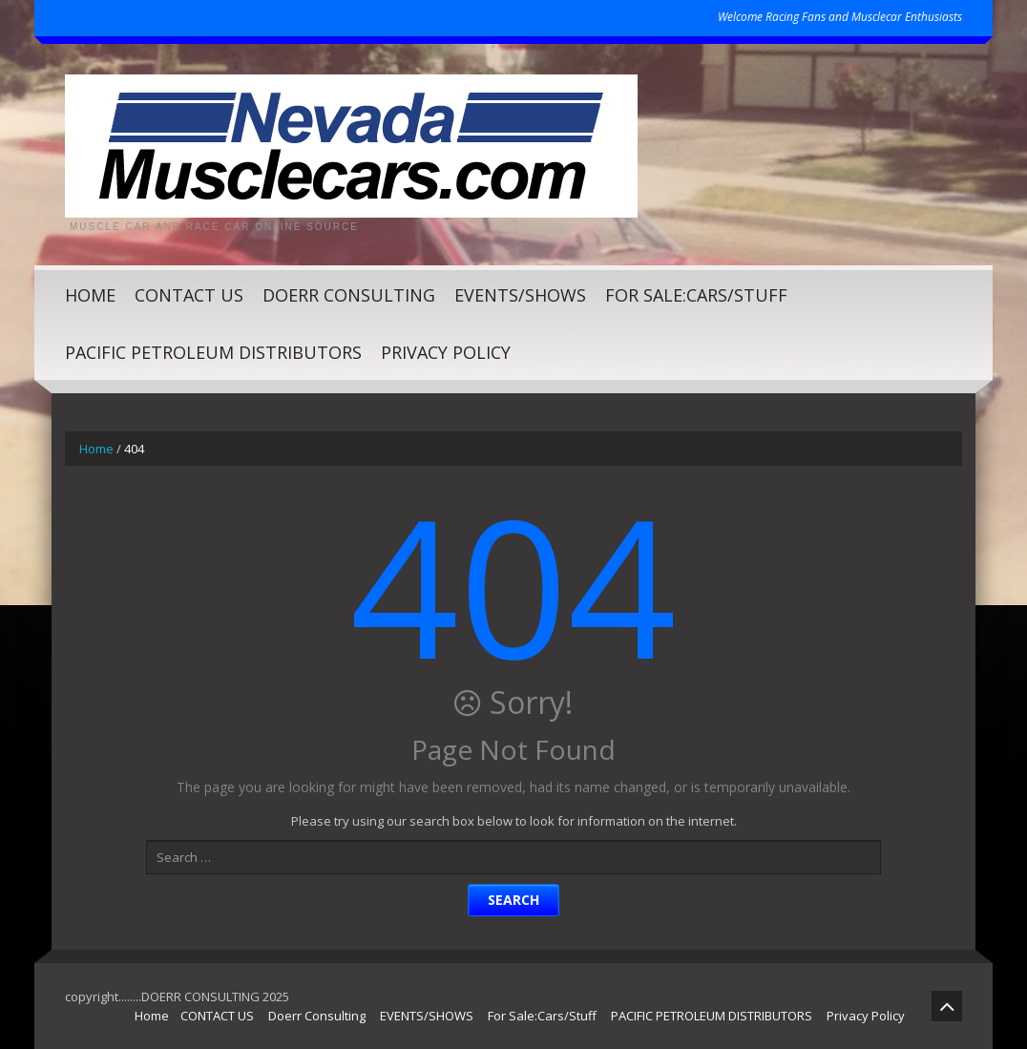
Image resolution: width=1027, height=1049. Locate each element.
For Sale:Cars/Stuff (696, 294)
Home (90, 294)
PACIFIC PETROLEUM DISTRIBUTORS (213, 352)
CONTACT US (189, 294)
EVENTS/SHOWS (520, 294)
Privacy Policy (446, 352)
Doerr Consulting (348, 294)
